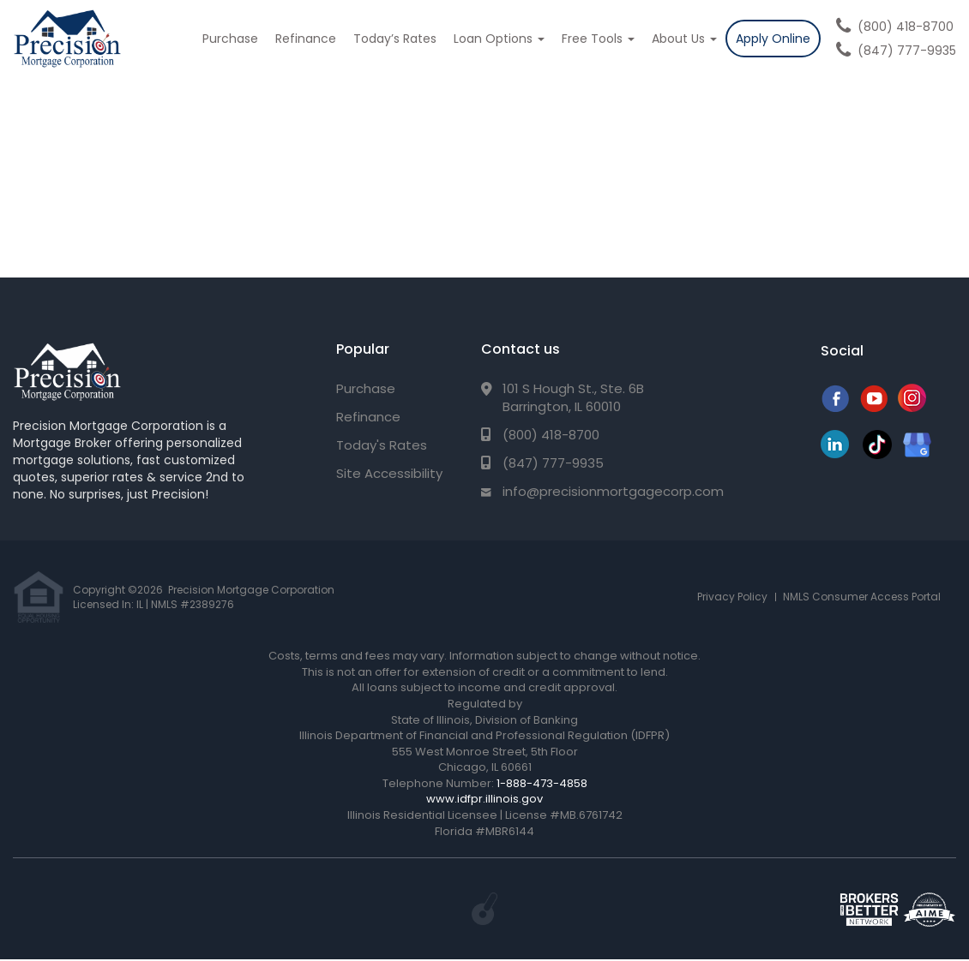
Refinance (305, 38)
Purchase (230, 38)
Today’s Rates (394, 38)
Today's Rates (381, 445)
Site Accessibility (389, 473)
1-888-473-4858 (542, 783)
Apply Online (773, 38)
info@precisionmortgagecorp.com (613, 491)
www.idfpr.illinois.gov (484, 799)
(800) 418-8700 (906, 26)
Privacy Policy (732, 596)
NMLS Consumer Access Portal (862, 596)
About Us (684, 38)
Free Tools (598, 38)
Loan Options (499, 38)
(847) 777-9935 (907, 50)
